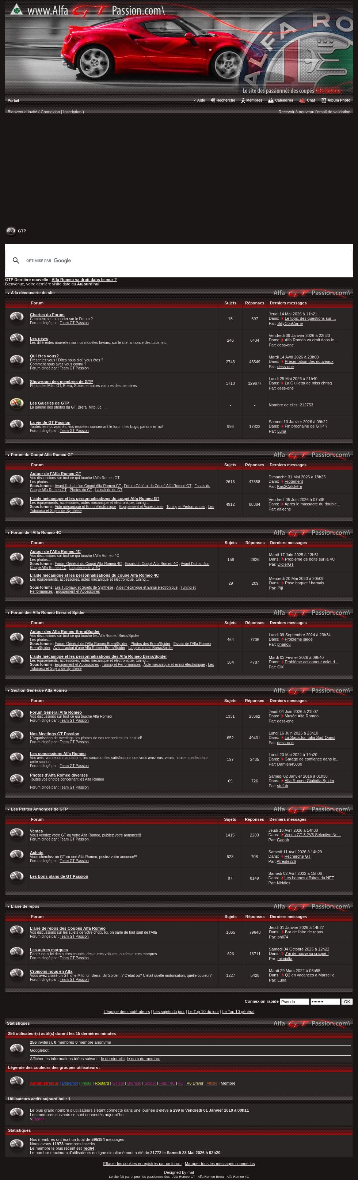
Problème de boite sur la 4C (310, 559)
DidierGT (286, 564)
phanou (284, 644)
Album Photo (339, 100)
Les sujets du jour (168, 1011)
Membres (254, 100)
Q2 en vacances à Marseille (310, 975)
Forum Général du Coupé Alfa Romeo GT (157, 486)
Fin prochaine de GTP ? (306, 426)
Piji (280, 588)
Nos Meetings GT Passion (54, 734)
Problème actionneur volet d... (311, 662)
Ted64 (88, 1148)
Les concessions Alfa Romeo (57, 753)
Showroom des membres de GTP (61, 381)
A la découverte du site (33, 293)
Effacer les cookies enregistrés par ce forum (142, 1163)
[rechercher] (178, 260)
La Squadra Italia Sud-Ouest (310, 737)
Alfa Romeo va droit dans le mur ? (84, 279)
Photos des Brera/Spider (150, 644)
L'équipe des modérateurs (127, 1011)
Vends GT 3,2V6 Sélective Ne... (313, 834)
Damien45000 (289, 764)
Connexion (50, 112)
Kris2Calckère (289, 486)
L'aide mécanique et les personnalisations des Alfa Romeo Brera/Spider (98, 656)
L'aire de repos (25, 906)
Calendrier (284, 100)
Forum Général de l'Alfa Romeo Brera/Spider (91, 644)
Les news (39, 338)
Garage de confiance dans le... (312, 759)
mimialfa (285, 958)
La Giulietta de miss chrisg (308, 383)
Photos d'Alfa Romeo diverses (59, 775)
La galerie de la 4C (84, 568)
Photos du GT (81, 490)
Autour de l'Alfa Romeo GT (55, 473)
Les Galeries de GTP (49, 403)
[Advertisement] (179, 172)
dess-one (285, 345)
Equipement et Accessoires (141, 507)
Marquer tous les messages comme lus (220, 1163)
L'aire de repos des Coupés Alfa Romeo (68, 928)
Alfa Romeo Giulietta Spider (309, 780)
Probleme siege (299, 639)
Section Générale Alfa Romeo (39, 690)
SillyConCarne (290, 323)
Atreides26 (286, 861)
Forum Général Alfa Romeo (56, 712)
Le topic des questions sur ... (310, 318)
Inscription (72, 112)
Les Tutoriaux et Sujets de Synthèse (84, 587)
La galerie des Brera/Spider (150, 648)
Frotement (294, 481)
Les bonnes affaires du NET (309, 878)
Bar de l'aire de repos (304, 932)
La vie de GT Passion (50, 422)
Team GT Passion (74, 323)
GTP (22, 231)
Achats (36, 852)
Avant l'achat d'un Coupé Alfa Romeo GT (88, 486)
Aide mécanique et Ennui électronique (85, 507)
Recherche (226, 100)
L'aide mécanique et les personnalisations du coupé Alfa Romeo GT (94, 498)
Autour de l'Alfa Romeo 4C (55, 551)
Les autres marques (49, 950)
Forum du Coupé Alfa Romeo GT (42, 454)
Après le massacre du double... (312, 504)
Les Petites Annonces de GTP (39, 809)
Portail (13, 101)
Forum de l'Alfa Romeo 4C (36, 532)
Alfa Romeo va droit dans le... (311, 340)
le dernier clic (113, 1058)
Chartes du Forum (47, 314)
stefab (282, 785)
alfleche (284, 509)
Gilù (281, 667)
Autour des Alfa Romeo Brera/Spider (65, 631)
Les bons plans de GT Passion (59, 876)
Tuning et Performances (185, 507)
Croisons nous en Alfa (51, 971)
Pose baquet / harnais (304, 583)
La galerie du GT (109, 490)
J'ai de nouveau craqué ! (307, 953)
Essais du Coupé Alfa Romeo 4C (151, 564)
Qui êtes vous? (44, 356)
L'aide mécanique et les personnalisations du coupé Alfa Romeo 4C (94, 575)
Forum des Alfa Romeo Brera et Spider (48, 612)
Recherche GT (298, 856)
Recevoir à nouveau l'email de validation (314, 112)
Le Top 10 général (238, 1011)
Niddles (283, 883)
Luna (281, 431)
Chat (311, 100)
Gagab (283, 840)
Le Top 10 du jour (203, 1011)
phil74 (283, 937)
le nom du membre (143, 1058)
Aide (201, 100)
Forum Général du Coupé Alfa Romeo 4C (88, 564)
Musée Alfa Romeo (302, 716)
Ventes (36, 831)
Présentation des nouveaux (309, 361)
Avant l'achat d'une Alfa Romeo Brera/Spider (89, 648)
